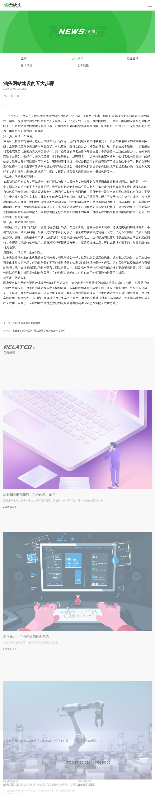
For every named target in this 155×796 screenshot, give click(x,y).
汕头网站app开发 (87, 740)
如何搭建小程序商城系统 (22, 323)
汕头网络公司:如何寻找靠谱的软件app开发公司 (34, 330)
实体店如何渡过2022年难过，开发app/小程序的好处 (37, 740)
